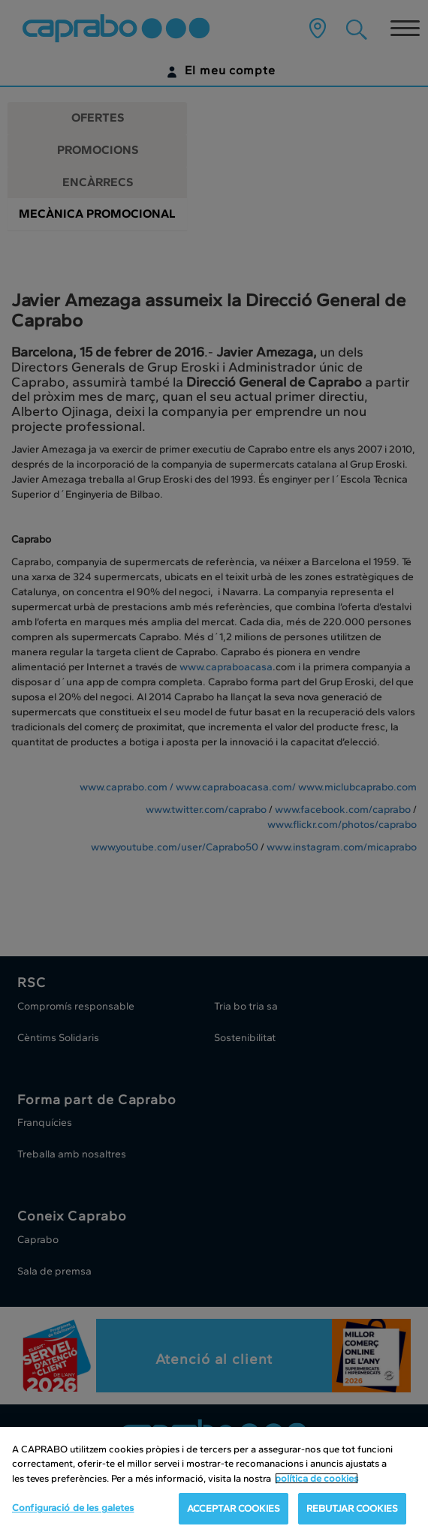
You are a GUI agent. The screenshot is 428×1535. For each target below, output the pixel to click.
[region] (214, 1481)
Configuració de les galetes (73, 1507)
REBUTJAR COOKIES (352, 1508)
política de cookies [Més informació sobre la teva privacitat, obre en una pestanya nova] (316, 1478)
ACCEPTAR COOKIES (233, 1508)
